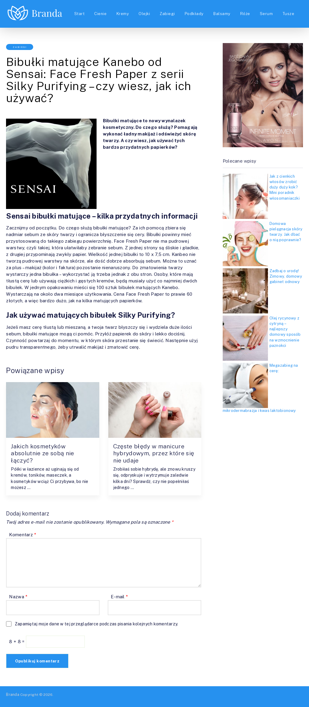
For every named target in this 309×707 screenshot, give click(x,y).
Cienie (100, 10)
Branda (12, 695)
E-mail (119, 597)
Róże (248, 10)
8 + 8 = (17, 641)
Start (78, 10)
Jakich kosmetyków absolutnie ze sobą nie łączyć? (43, 453)
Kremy (122, 10)
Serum (269, 10)
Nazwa (18, 597)
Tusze (78, 17)
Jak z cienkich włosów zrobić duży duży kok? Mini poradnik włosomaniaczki (284, 187)
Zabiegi (168, 10)
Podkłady (195, 10)
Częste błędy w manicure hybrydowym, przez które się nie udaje (150, 453)
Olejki (144, 10)
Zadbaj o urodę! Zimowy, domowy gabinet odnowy (285, 276)
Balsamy (223, 10)
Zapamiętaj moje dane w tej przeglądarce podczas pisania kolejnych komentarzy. (96, 624)
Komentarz (22, 534)
